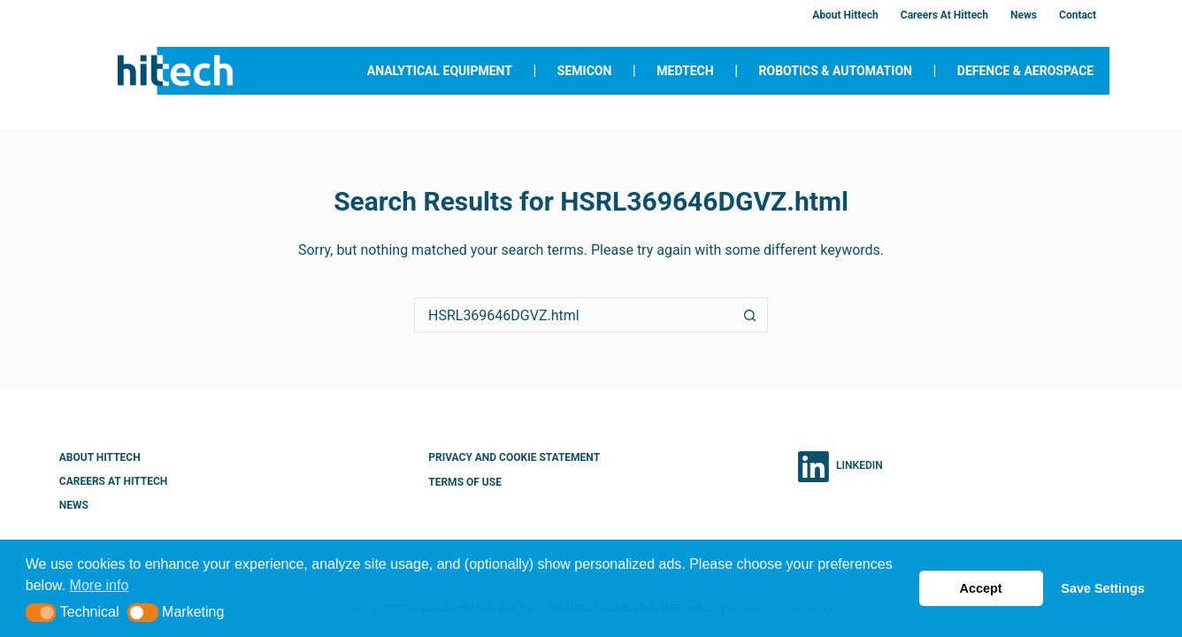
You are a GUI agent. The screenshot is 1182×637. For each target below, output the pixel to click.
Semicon (584, 71)
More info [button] (99, 585)
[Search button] (750, 315)
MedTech (684, 71)
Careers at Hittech (944, 15)
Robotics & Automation (835, 71)
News (1023, 15)
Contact (1077, 15)
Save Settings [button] (1102, 588)
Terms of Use (465, 482)
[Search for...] (573, 315)
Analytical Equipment (439, 71)
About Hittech (845, 15)
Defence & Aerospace (1025, 71)
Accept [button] (981, 588)
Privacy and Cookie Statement (514, 457)
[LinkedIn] (840, 466)
